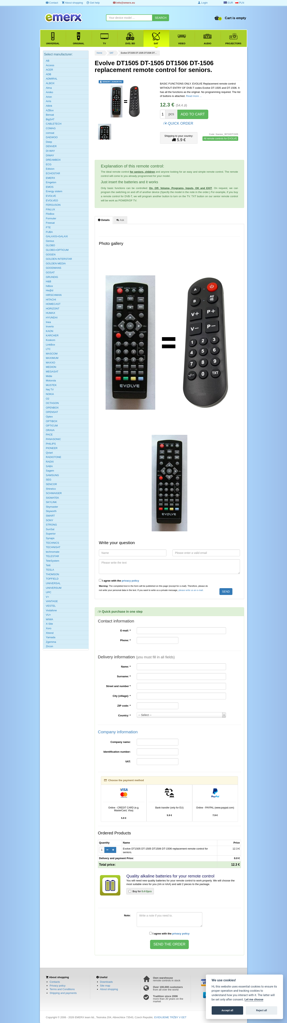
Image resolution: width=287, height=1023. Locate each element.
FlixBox (50, 213)
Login (202, 2)
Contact (52, 2)
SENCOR (51, 484)
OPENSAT (52, 412)
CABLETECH (53, 123)
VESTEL (51, 605)
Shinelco (51, 488)
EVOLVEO (52, 200)
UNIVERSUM (53, 587)
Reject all (261, 1010)
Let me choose (254, 999)
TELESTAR (52, 556)
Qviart (49, 452)
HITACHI (51, 299)
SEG (48, 479)
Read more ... (194, 96)
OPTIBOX (51, 421)
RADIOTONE (53, 457)
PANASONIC (53, 439)
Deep (49, 141)
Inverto (50, 326)
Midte (49, 376)
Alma (49, 87)
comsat (50, 132)
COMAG (51, 128)
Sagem (50, 470)
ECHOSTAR (53, 173)
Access (50, 65)
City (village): (122, 695)
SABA (49, 466)
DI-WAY (50, 150)
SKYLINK (51, 502)
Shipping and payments (63, 992)
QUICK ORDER (178, 123)
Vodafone (51, 610)
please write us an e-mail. (191, 590)
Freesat (50, 222)
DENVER (51, 146)
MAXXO (50, 362)
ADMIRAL (51, 78)
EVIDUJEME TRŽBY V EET (170, 1017)
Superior (51, 533)
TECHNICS (52, 542)
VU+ (48, 614)
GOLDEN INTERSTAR (59, 258)
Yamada (50, 637)
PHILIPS (51, 443)
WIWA (49, 619)
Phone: (125, 640)
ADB (48, 74)
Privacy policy (57, 985)
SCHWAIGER (54, 493)
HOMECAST (53, 303)
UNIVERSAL (53, 583)
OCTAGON (52, 403)
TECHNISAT (53, 547)
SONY (49, 520)
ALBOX (50, 83)
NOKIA (50, 394)
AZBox (50, 110)
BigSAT (50, 119)
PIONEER (52, 448)
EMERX (50, 177)
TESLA (50, 569)
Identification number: (117, 751)
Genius (50, 240)
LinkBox (50, 344)
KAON (49, 331)
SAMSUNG (52, 475)
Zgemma (51, 641)
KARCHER (52, 335)
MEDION (51, 366)
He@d (49, 290)
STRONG (51, 524)
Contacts (55, 981)
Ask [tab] (120, 220)
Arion (49, 96)
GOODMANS (53, 267)
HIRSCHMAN (54, 294)
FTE (48, 227)
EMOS (49, 186)
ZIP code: (124, 705)
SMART (50, 515)
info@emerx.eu (124, 2)
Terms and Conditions (62, 989)
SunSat (50, 529)
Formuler (51, 218)
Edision (50, 168)
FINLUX (50, 209)
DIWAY (50, 155)
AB (47, 60)
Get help (93, 2)
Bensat (50, 114)
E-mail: (125, 630)
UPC (48, 592)
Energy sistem (54, 191)
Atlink (49, 105)
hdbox (49, 286)
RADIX (50, 461)
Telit (48, 565)
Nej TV (50, 389)
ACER (49, 69)
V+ (47, 596)
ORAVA (50, 430)
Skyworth (51, 511)
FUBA (49, 231)
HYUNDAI (52, 317)
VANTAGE (52, 601)
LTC (48, 349)
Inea (48, 322)
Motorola (51, 380)
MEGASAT (52, 371)
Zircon (49, 646)
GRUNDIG (52, 277)
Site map (105, 985)
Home (99, 53)
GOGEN (50, 254)
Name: (126, 666)
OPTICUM (52, 425)
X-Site (49, 623)
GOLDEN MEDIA (56, 263)
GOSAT (50, 272)
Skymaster (52, 506)
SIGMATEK (52, 497)
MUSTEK (51, 385)
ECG (48, 164)
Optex (49, 416)
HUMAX (50, 312)
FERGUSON (53, 204)
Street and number (118, 686)
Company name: (120, 741)
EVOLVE (51, 195)
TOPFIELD (52, 578)
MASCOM (52, 353)
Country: (124, 715)
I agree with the (119, 580)
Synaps (50, 538)
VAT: (128, 761)
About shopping (72, 2)
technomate (52, 551)
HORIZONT (52, 308)
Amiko (49, 92)
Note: (127, 915)
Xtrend (49, 632)
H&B (48, 281)
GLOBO (50, 245)
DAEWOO (52, 137)
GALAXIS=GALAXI (57, 236)
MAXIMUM (52, 357)
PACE (49, 434)
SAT (111, 53)
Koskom (50, 340)
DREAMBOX (53, 159)
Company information (118, 732)
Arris (48, 101)
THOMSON (52, 574)
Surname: (124, 676)
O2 (47, 398)
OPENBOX (52, 407)
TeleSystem (52, 560)
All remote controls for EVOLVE (220, 138)
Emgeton (51, 182)
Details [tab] (104, 220)
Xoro (48, 628)
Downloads (106, 981)
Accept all (227, 1010)
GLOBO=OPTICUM (57, 249)
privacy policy (130, 580)
